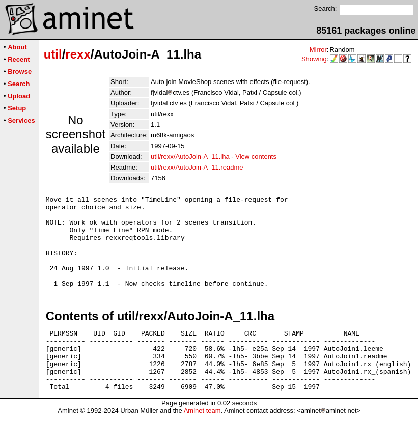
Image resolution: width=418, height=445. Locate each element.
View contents (255, 156)
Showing (314, 59)
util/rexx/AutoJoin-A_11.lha (190, 156)
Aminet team (202, 441)
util (53, 54)
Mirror (318, 49)
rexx (77, 54)
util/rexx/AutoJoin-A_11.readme (197, 167)
